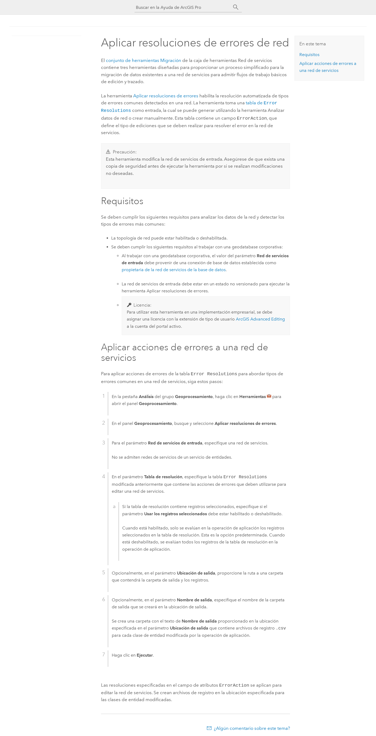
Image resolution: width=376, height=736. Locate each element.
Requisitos (309, 54)
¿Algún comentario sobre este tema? (252, 725)
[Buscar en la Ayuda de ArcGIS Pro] (183, 7)
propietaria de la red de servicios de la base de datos (174, 268)
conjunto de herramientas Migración (143, 60)
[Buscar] (236, 7)
